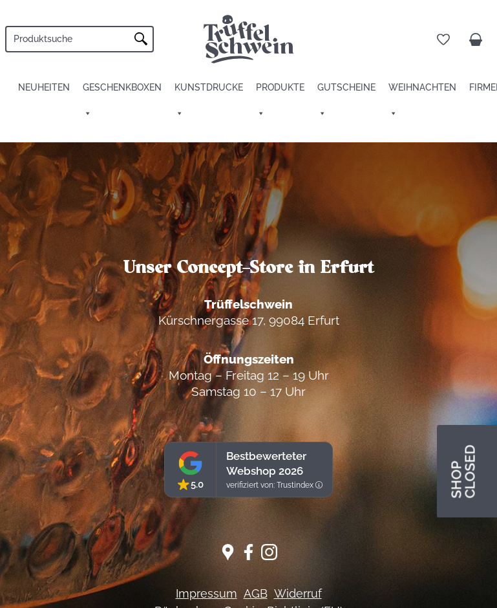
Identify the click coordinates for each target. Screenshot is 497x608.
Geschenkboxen (122, 87)
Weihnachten (422, 87)
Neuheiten (44, 87)
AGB (256, 593)
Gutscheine (346, 87)
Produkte (280, 87)
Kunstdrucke (208, 87)
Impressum (206, 593)
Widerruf (298, 593)
